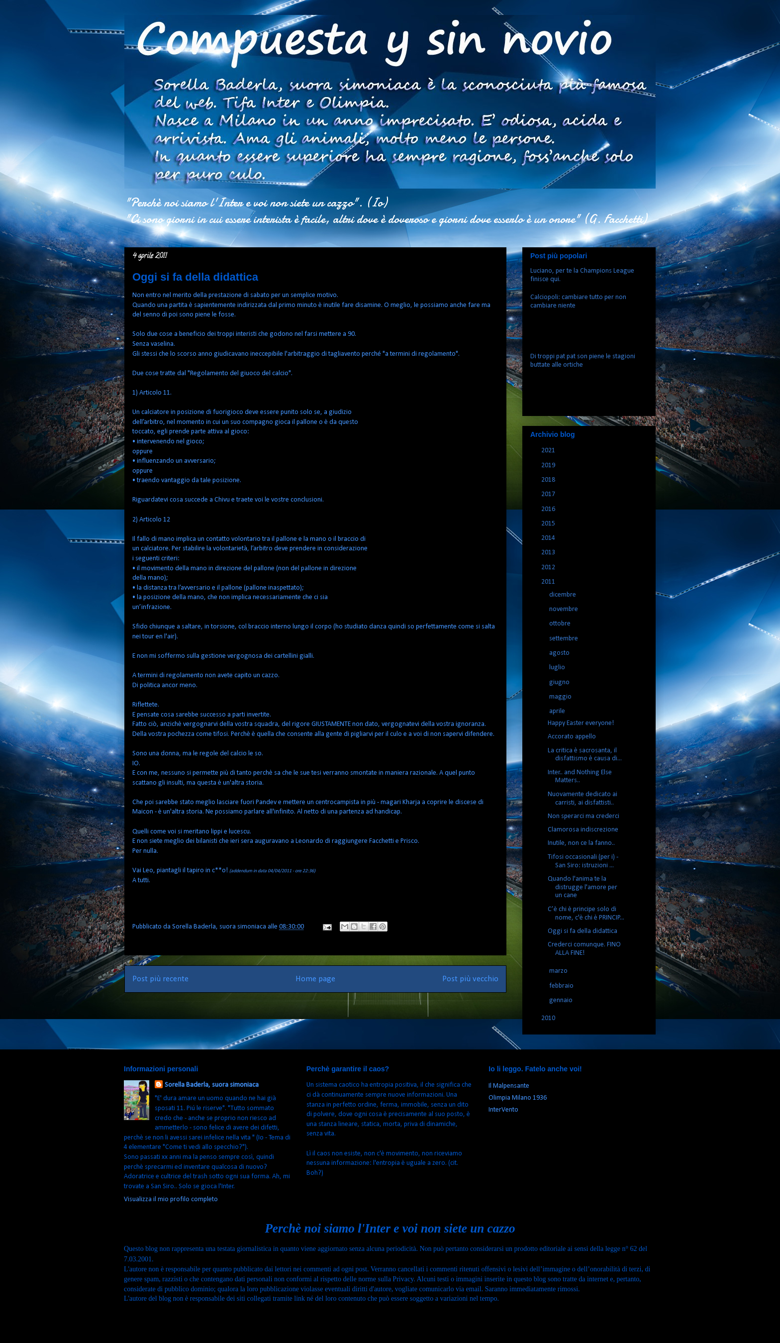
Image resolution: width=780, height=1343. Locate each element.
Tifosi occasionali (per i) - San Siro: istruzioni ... (583, 861)
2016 (549, 509)
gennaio (561, 1000)
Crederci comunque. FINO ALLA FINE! (584, 949)
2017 (549, 494)
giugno (560, 682)
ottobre (560, 623)
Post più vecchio (470, 979)
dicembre (563, 595)
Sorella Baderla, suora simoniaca (212, 1085)
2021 (549, 450)
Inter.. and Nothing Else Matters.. (580, 777)
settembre (564, 638)
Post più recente (160, 979)
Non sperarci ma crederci (583, 816)
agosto (560, 653)
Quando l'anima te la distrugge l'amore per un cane (582, 887)
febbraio (562, 986)
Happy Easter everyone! (581, 723)
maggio (561, 697)
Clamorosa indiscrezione (583, 829)
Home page (315, 979)
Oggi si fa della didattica (582, 931)
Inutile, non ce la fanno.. (581, 843)
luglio (558, 667)
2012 (549, 567)
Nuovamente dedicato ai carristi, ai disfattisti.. (582, 799)
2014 (549, 538)
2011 (549, 582)
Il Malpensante (508, 1086)
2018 (549, 480)
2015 (549, 523)
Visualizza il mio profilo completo (171, 1199)
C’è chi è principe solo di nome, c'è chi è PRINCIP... (586, 914)
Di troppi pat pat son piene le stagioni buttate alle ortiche (582, 361)
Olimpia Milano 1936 (517, 1098)
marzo (559, 971)
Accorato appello (572, 736)
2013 (549, 552)
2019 (549, 465)
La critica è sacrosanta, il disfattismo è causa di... (585, 755)
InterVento (503, 1110)
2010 (549, 1018)
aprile (558, 711)
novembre (564, 609)
